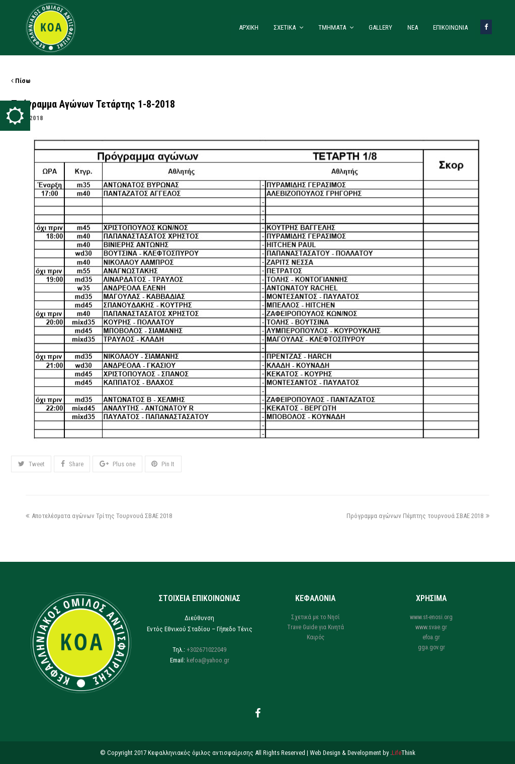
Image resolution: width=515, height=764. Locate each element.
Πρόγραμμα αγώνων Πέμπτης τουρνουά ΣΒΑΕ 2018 (418, 516)
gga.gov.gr (431, 647)
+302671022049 (206, 649)
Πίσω (21, 80)
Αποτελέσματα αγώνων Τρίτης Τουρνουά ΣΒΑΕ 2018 (99, 516)
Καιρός (315, 637)
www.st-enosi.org (431, 617)
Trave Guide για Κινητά (315, 627)
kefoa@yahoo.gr (208, 660)
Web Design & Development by (362, 752)
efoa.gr (431, 637)
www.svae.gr (431, 627)
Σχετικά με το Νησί (315, 617)
